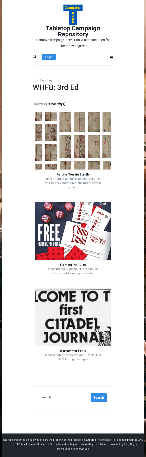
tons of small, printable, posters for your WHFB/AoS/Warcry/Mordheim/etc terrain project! (73, 183)
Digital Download (80, 444)
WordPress (82, 448)
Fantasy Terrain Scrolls (73, 174)
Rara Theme (101, 444)
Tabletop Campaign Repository (73, 31)
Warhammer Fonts (73, 351)
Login (48, 57)
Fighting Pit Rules (73, 265)
